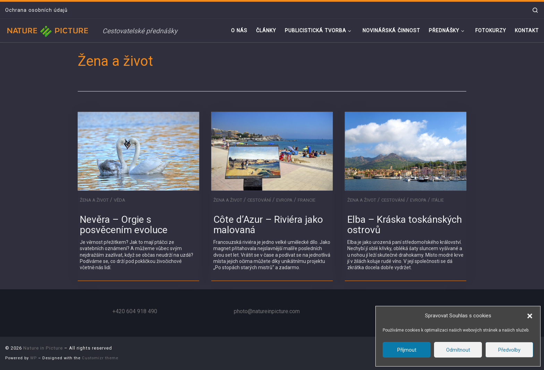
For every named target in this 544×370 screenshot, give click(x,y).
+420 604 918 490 (134, 311)
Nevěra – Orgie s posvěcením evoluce (124, 225)
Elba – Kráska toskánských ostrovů (404, 225)
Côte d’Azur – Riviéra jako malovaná (268, 225)
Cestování (259, 200)
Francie (306, 200)
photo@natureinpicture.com (267, 311)
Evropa (284, 200)
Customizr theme (100, 358)
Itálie (438, 200)
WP (33, 358)
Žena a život (94, 200)
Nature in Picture (43, 348)
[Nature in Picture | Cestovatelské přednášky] (48, 30)
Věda (119, 200)
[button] (529, 315)
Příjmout (406, 350)
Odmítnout (458, 350)
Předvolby (509, 350)
